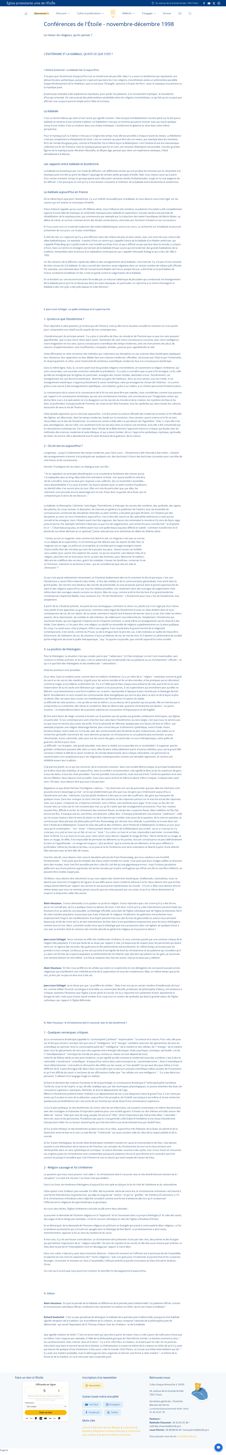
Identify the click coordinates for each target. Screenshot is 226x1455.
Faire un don (45, 1412)
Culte (85, 1427)
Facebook (92, 1412)
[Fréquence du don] (46, 1406)
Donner (167, 13)
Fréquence (29, 1403)
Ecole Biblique (112, 1427)
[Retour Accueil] (113, 13)
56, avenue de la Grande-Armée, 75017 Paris (174, 3)
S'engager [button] (149, 13)
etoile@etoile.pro (187, 1436)
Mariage (120, 1431)
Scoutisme (125, 1434)
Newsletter (92, 1385)
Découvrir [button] (63, 13)
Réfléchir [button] (128, 13)
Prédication (96, 1427)
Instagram (113, 1404)
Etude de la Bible (108, 1434)
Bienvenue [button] (42, 13)
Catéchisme (129, 1427)
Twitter (112, 1412)
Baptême (87, 1431)
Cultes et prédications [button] (90, 13)
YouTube (91, 1404)
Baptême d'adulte (104, 1431)
